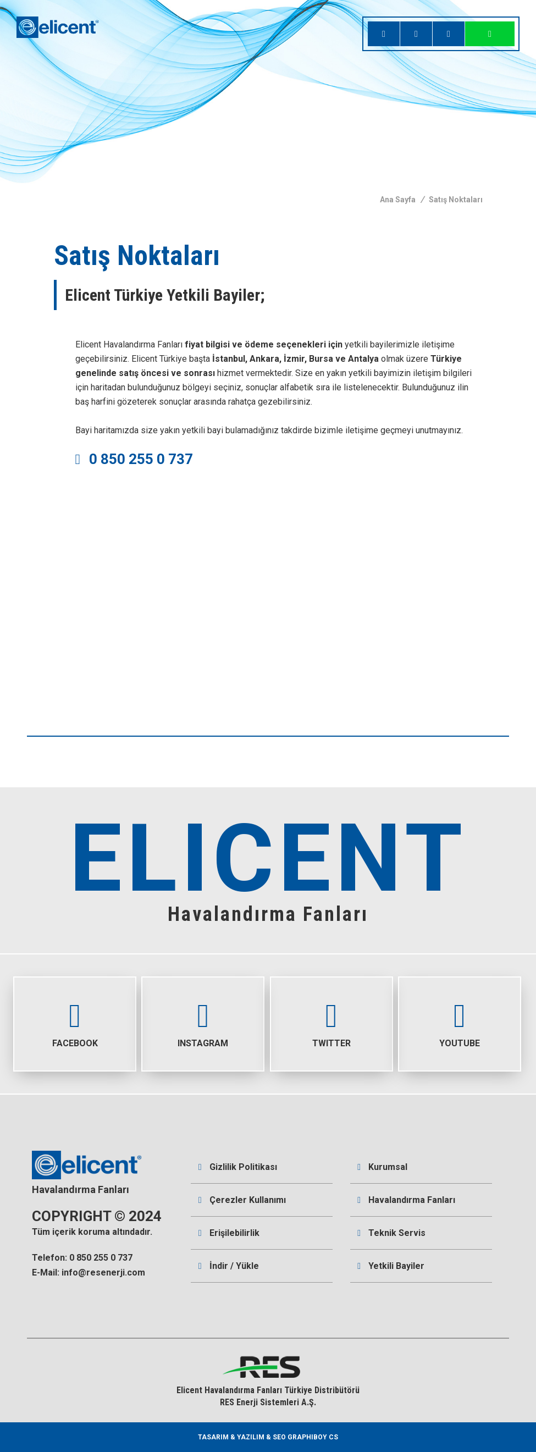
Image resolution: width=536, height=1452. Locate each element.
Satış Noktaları (456, 199)
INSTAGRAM (202, 1013)
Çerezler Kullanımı (242, 1200)
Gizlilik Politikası (237, 1167)
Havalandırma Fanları (406, 1200)
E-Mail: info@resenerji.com (88, 1272)
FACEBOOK (74, 1013)
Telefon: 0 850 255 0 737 (82, 1257)
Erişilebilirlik (228, 1233)
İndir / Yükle (228, 1266)
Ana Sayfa (398, 199)
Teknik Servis (391, 1233)
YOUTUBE (459, 1013)
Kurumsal (382, 1167)
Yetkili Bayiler (390, 1266)
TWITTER (331, 1013)
